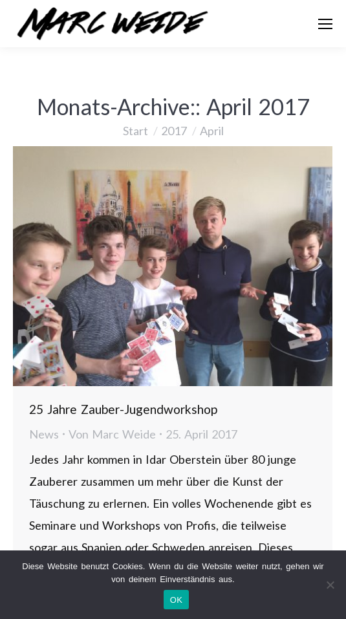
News (44, 434)
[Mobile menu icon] (325, 24)
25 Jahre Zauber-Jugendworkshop (123, 409)
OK (176, 600)
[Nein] (329, 584)
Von (112, 434)
